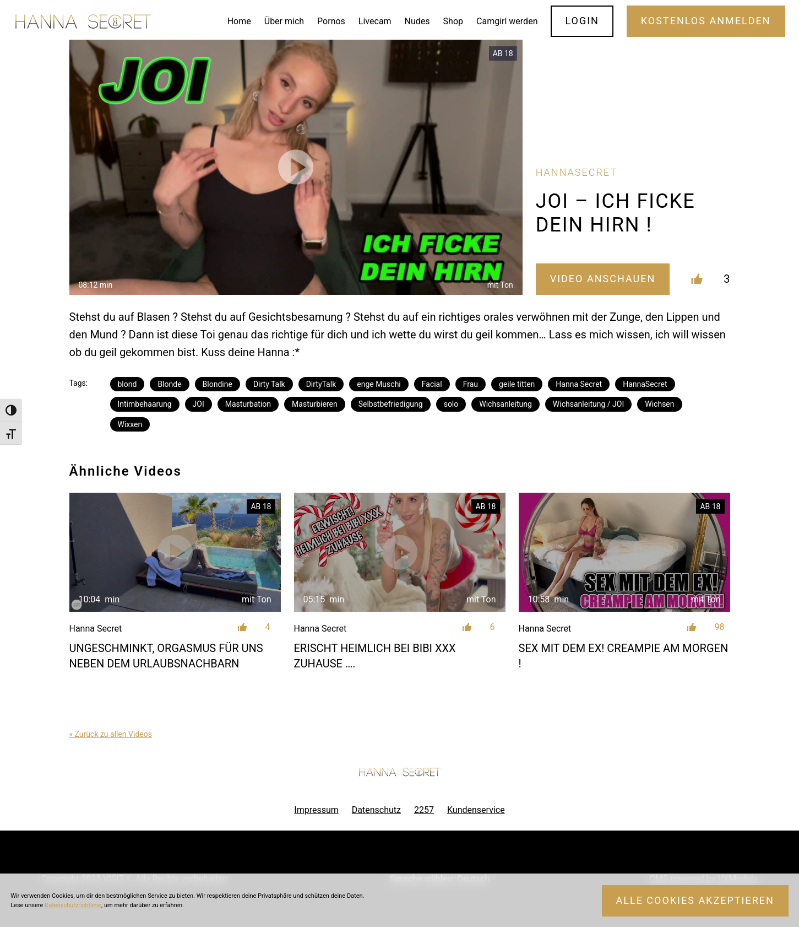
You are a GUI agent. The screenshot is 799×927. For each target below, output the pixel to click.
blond (127, 384)
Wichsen (659, 404)
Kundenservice (476, 810)
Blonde (169, 384)
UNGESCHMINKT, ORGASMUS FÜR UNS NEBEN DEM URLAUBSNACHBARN (166, 656)
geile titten (517, 384)
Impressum (316, 810)
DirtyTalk (321, 384)
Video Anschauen (603, 278)
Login (582, 20)
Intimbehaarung (145, 404)
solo (451, 404)
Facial (432, 384)
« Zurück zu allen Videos (110, 734)
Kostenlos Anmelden (706, 20)
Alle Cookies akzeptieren (695, 900)
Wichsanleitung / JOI (588, 404)
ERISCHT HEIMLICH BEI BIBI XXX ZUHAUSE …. (375, 656)
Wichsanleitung (505, 404)
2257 (424, 810)
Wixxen (130, 424)
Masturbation (248, 404)
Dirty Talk (269, 384)
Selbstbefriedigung (390, 404)
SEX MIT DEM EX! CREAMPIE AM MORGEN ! (624, 656)
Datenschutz (376, 810)
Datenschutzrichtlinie (73, 905)
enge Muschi (379, 384)
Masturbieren (315, 404)
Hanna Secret (579, 384)
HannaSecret (645, 384)
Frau (470, 384)
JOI (198, 404)
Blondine (217, 384)
